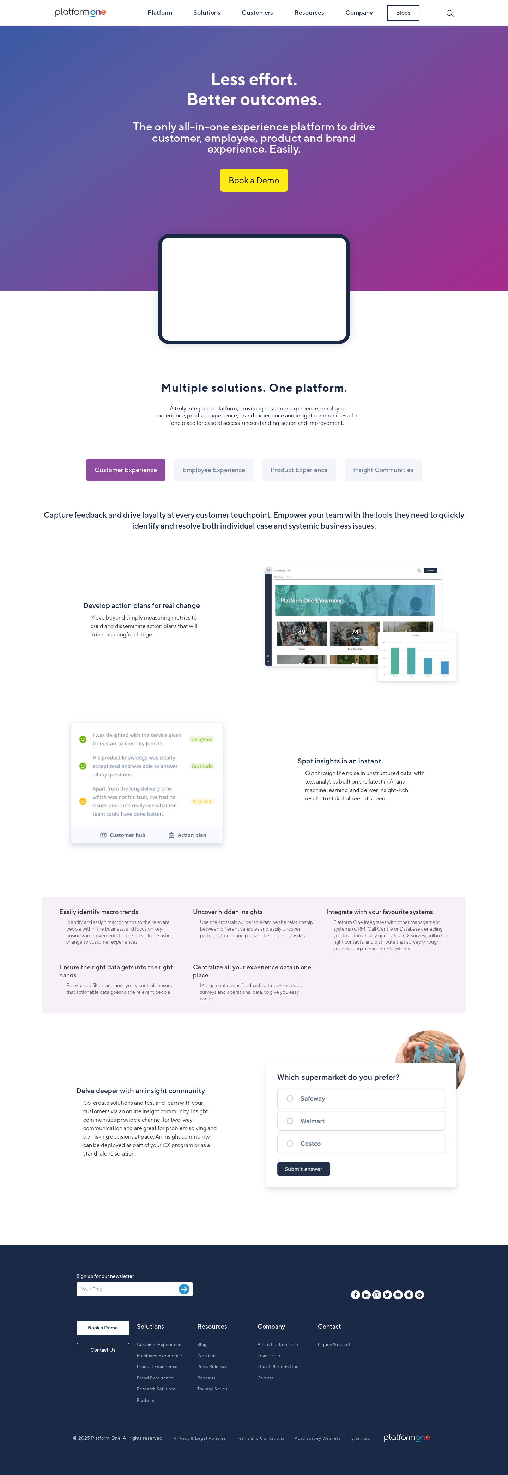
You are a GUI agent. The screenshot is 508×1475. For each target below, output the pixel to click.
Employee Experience (159, 1355)
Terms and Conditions (260, 1438)
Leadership (269, 1355)
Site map (360, 1438)
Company (359, 12)
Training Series (212, 1388)
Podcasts (206, 1377)
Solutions (206, 12)
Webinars (207, 1355)
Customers (257, 12)
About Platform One (278, 1344)
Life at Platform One (278, 1366)
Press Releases (212, 1366)
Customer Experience (159, 1344)
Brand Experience (155, 1377)
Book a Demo (254, 180)
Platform (159, 12)
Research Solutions (156, 1388)
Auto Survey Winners (318, 1438)
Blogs (403, 13)
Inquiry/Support (334, 1344)
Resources (309, 12)
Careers (266, 1377)
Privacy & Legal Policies (200, 1438)
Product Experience (157, 1366)
